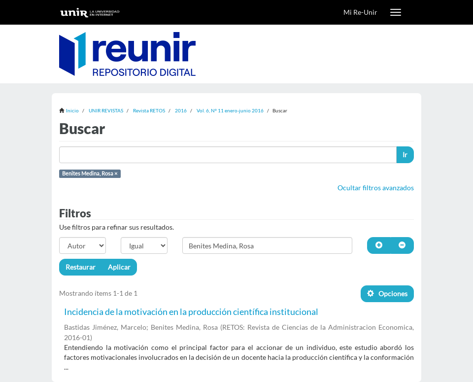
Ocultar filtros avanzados (376, 187)
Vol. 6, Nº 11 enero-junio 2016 (230, 110)
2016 (181, 110)
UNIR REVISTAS (106, 110)
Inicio (72, 110)
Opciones (387, 293)
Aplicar (119, 267)
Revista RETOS (149, 110)
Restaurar (81, 267)
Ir (405, 154)
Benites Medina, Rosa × (89, 173)
